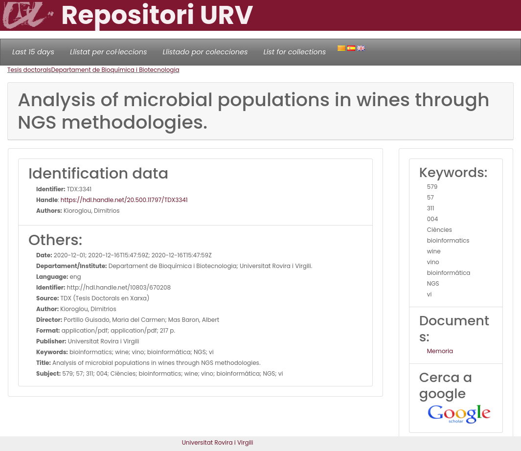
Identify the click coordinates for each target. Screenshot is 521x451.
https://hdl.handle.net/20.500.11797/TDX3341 (124, 200)
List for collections (294, 52)
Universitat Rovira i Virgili (217, 442)
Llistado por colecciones (205, 52)
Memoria (440, 351)
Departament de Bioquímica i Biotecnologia (115, 70)
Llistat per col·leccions (108, 52)
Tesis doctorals (29, 70)
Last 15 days (33, 52)
